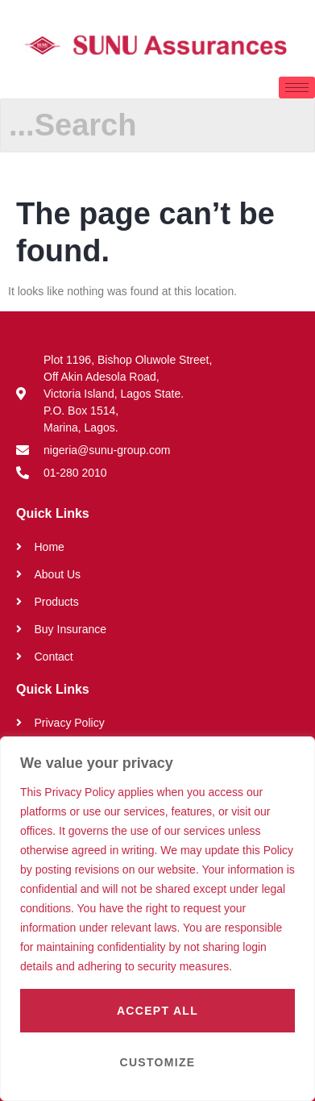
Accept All (157, 1010)
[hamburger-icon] (297, 87)
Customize (158, 1062)
